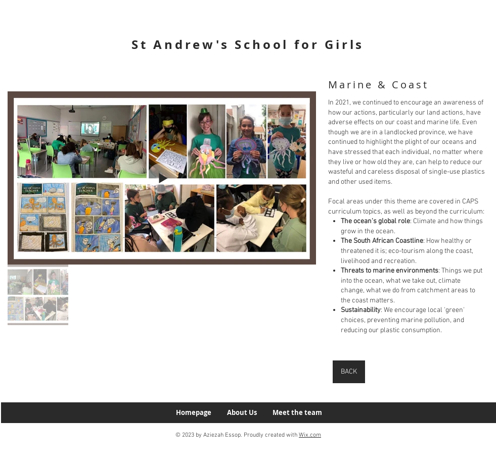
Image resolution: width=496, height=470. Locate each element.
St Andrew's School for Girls (247, 44)
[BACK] (349, 371)
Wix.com (310, 435)
